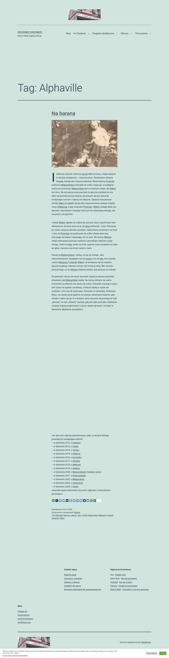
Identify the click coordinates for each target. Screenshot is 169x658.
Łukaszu (76, 442)
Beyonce (66, 515)
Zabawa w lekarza (72, 582)
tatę (70, 244)
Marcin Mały (115, 589)
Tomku (75, 450)
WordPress (146, 642)
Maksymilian (78, 188)
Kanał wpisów (24, 615)
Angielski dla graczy (72, 586)
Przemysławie (79, 475)
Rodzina (77, 512)
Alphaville (59, 515)
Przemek (110, 181)
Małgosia (63, 262)
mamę (88, 258)
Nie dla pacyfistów (129, 578)
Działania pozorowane (128, 586)
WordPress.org (24, 622)
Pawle (75, 446)
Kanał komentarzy (25, 619)
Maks (61, 203)
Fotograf (114, 582)
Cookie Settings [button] (151, 653)
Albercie (76, 453)
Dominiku (77, 457)
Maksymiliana (67, 185)
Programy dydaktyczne (103, 33)
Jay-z (79, 515)
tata (87, 226)
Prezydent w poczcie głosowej (135, 589)
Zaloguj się (22, 611)
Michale (76, 461)
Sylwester (55, 518)
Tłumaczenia (141, 33)
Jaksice (74, 515)
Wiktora (107, 237)
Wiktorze (77, 464)
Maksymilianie (79, 472)
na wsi (85, 174)
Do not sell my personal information (15, 655)
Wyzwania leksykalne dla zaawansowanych (82, 589)
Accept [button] (163, 653)
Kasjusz (113, 586)
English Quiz (120, 575)
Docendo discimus (30, 32)
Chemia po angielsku (73, 578)
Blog (68, 33)
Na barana (63, 113)
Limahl (84, 515)
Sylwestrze (78, 483)
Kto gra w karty (125, 582)
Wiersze (124, 33)
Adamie (76, 468)
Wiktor (113, 188)
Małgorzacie (78, 479)
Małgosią (62, 207)
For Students (79, 33)
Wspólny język (70, 575)
